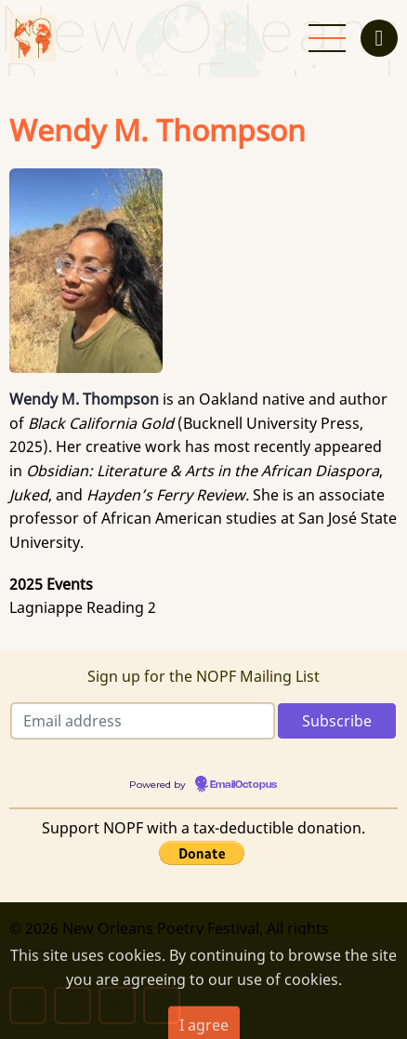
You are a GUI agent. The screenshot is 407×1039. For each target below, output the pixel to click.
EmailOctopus (243, 785)
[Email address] (142, 721)
